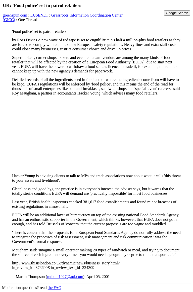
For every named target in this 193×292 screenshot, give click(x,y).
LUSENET (39, 15)
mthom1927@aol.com (65, 276)
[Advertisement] (96, 135)
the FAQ (54, 287)
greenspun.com (15, 15)
